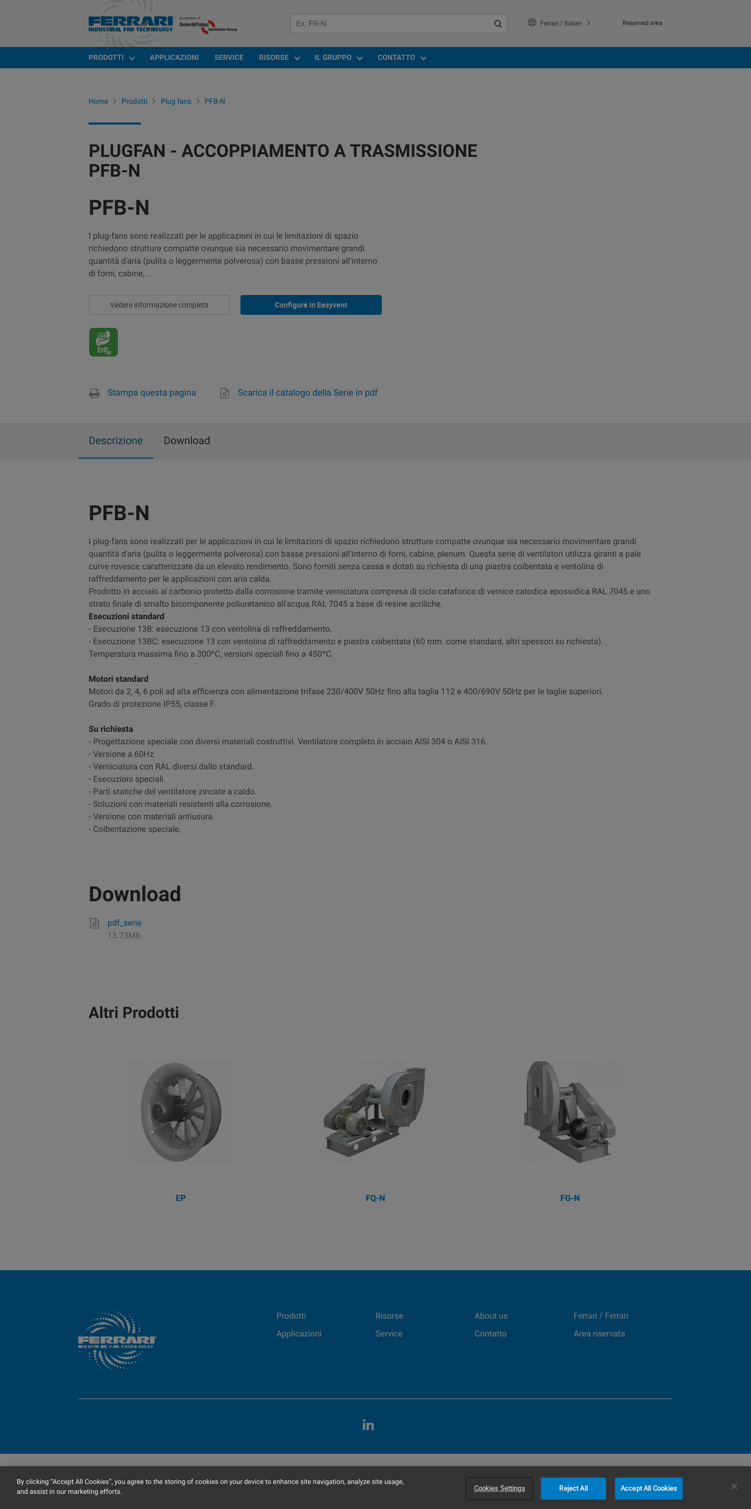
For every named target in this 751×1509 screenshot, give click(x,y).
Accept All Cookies (649, 1488)
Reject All (573, 1488)
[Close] (734, 1486)
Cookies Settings (499, 1488)
